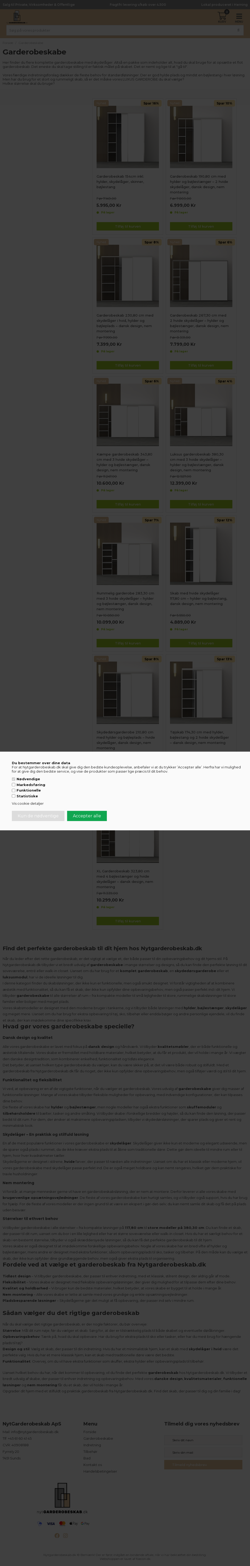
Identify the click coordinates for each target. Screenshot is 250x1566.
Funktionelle (29, 790)
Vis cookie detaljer (28, 803)
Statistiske (27, 796)
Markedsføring (31, 785)
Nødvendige (28, 779)
